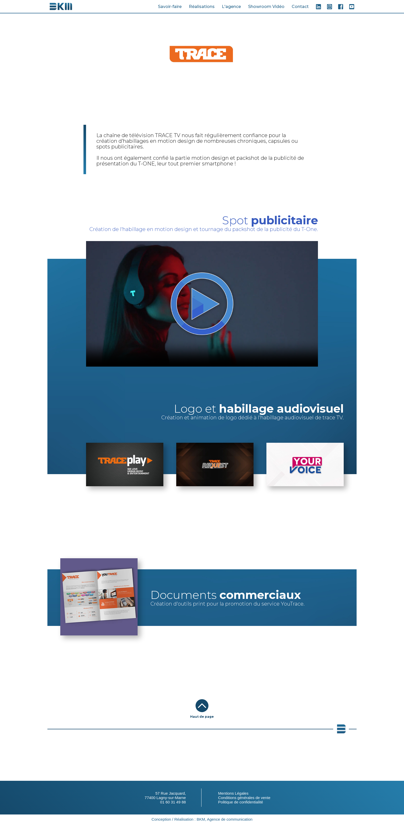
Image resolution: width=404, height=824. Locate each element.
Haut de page (202, 717)
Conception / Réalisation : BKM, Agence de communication (202, 819)
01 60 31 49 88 (173, 802)
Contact (300, 6)
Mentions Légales (233, 793)
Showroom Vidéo (266, 6)
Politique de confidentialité (240, 802)
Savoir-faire (170, 6)
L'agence (231, 6)
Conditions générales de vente (244, 797)
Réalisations (202, 6)
